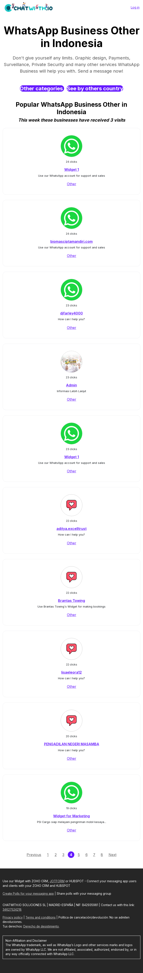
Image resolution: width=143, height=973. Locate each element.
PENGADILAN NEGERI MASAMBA (71, 744)
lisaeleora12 (71, 672)
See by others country (95, 88)
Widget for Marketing (71, 816)
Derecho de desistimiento (41, 926)
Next (112, 854)
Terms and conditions (41, 917)
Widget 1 (71, 169)
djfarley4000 (71, 313)
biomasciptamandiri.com (71, 241)
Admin (71, 385)
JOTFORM (57, 881)
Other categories (42, 88)
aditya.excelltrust (71, 528)
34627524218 (12, 909)
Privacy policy (13, 917)
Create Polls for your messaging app (28, 893)
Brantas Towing (71, 600)
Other (71, 184)
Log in (135, 7)
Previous (34, 854)
